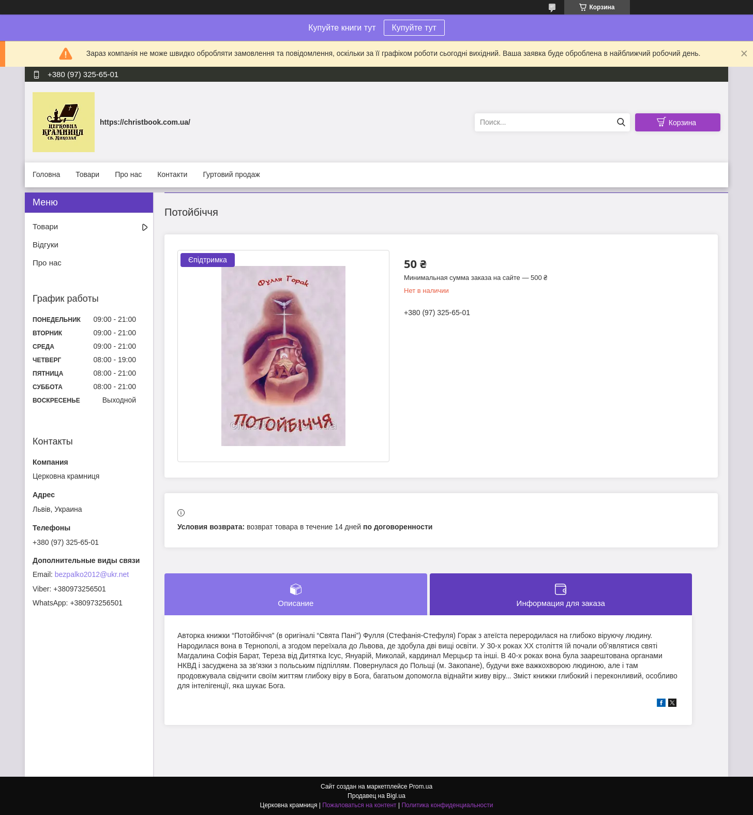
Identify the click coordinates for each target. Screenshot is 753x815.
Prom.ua (420, 786)
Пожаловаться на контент (359, 805)
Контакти (172, 174)
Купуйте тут (414, 27)
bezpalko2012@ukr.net (92, 574)
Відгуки (45, 244)
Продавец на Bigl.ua (376, 795)
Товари (87, 174)
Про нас (128, 174)
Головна (46, 174)
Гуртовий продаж (231, 174)
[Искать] (621, 122)
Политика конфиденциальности (447, 805)
